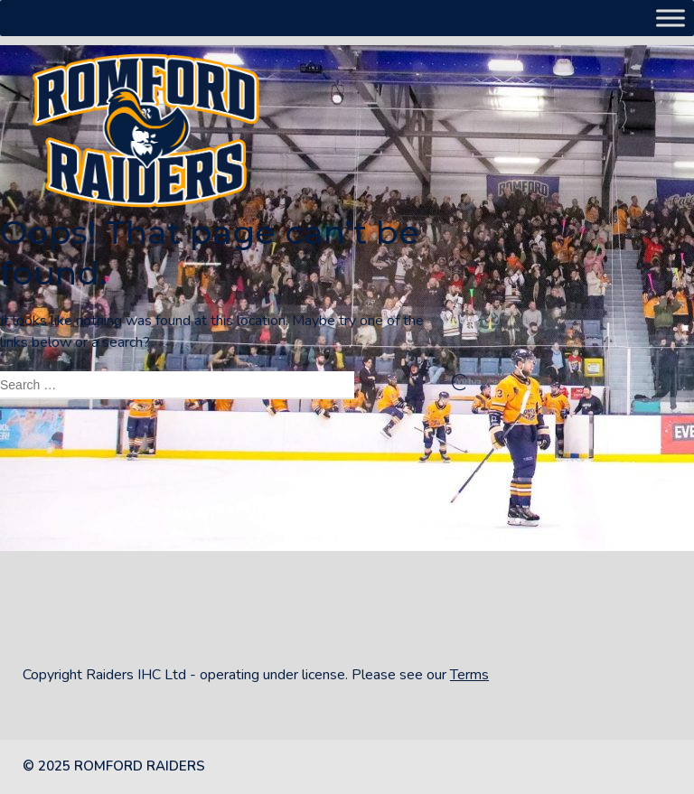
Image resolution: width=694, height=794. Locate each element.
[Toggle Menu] (670, 17)
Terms (469, 675)
